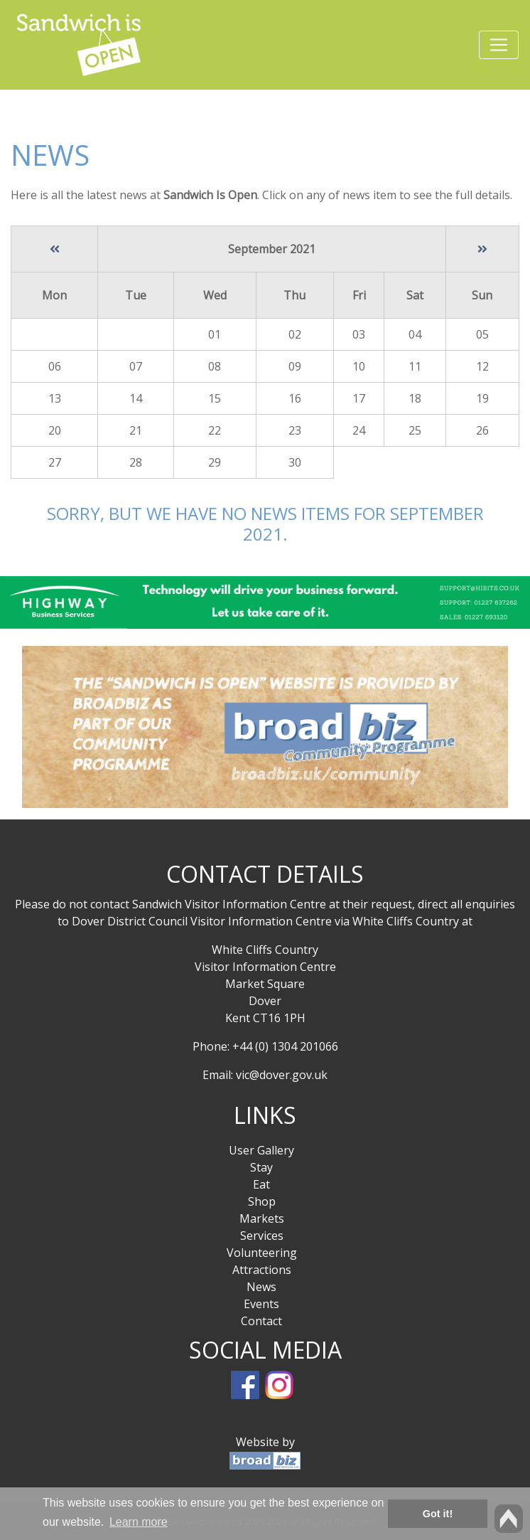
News (261, 1287)
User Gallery (261, 1150)
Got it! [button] (438, 1513)
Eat (261, 1184)
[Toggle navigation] (499, 45)
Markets (261, 1218)
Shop (262, 1201)
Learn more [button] (138, 1522)
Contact (261, 1321)
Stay (261, 1167)
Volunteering (262, 1252)
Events (261, 1304)
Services (261, 1235)
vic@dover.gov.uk (282, 1075)
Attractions (261, 1270)
